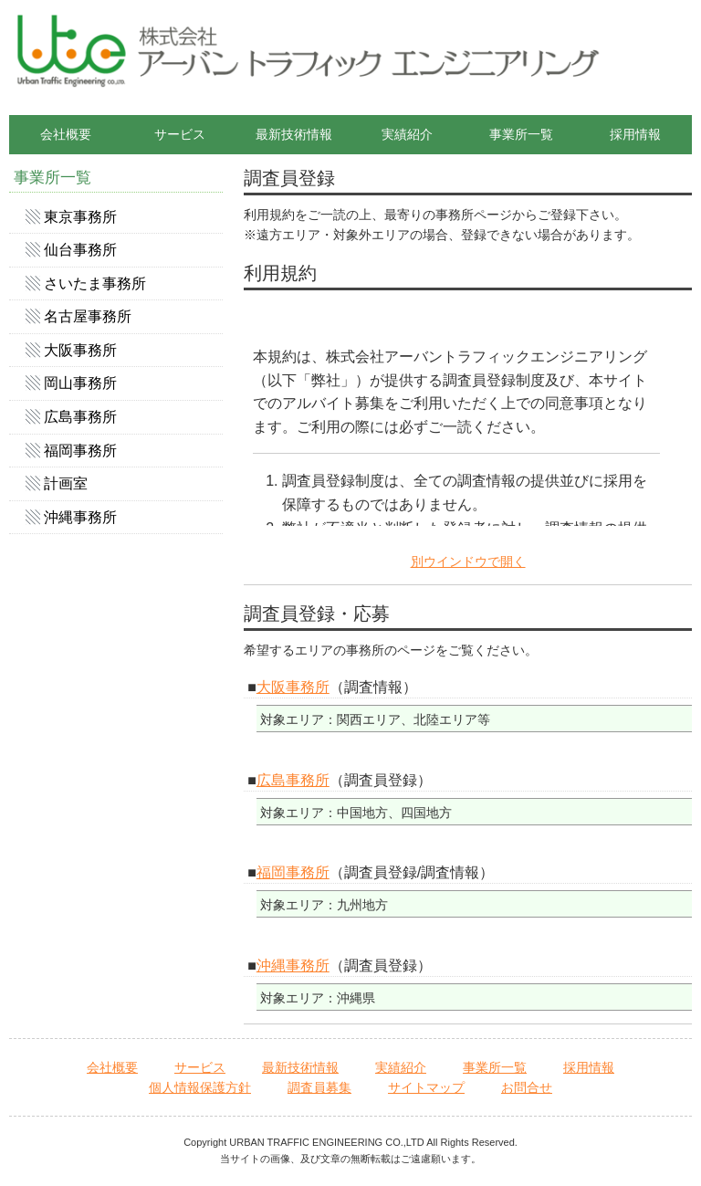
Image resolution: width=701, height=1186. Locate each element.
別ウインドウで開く (468, 561)
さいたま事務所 (95, 283)
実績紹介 (407, 134)
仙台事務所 (80, 249)
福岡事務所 (293, 872)
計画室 (66, 483)
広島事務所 (293, 780)
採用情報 (635, 134)
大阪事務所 (293, 687)
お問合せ (526, 1087)
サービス (179, 134)
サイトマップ (426, 1087)
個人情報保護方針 (200, 1087)
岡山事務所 (80, 383)
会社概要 (65, 134)
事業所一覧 (521, 134)
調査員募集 (319, 1087)
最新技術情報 (294, 134)
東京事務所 (80, 217)
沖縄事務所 (293, 965)
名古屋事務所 (87, 316)
